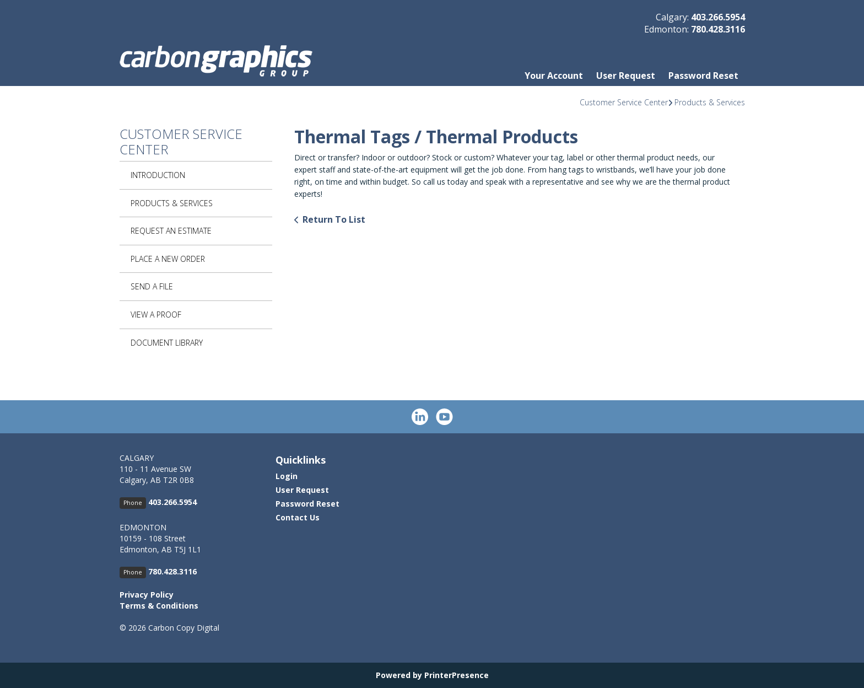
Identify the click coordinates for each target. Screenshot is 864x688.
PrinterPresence (456, 675)
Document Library (167, 342)
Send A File (152, 286)
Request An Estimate (171, 230)
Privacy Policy (147, 594)
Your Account (554, 75)
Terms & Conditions (159, 605)
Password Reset (703, 75)
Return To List (334, 219)
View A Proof (156, 314)
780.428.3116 (718, 29)
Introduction (158, 175)
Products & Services (709, 102)
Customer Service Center (624, 102)
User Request (625, 75)
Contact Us (298, 517)
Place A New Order (168, 259)
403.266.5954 (718, 17)
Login (287, 476)
